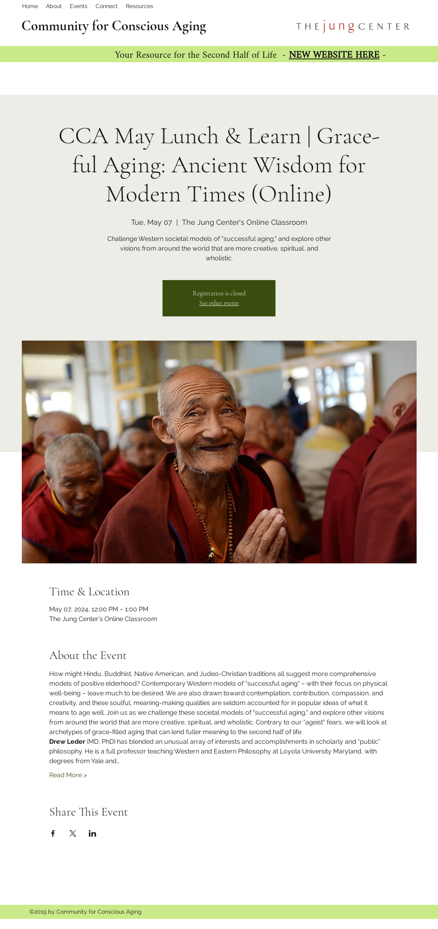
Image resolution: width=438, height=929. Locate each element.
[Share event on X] (73, 833)
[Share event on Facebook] (53, 833)
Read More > (68, 775)
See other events (219, 303)
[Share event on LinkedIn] (92, 833)
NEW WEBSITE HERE (334, 55)
